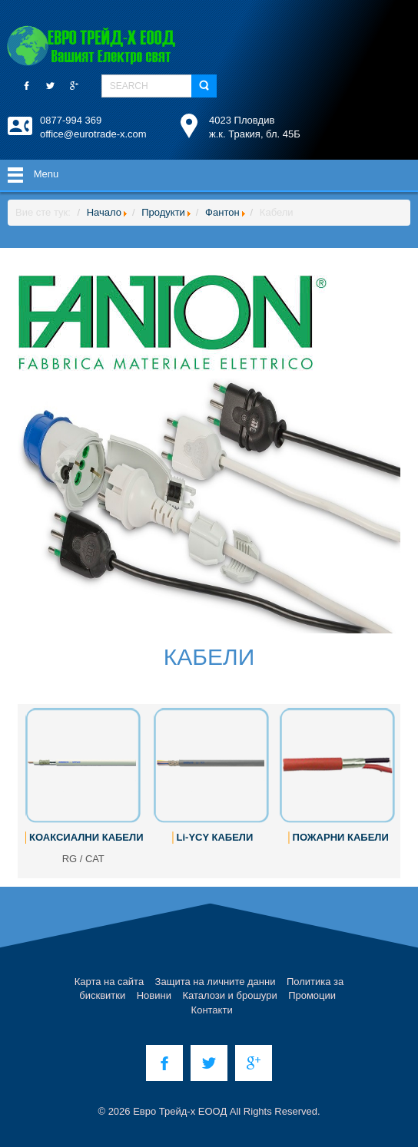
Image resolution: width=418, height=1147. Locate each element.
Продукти (163, 212)
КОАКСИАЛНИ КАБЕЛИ (86, 837)
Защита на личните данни (215, 981)
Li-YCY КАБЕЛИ (215, 837)
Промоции (312, 995)
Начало (104, 212)
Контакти (212, 1010)
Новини (154, 995)
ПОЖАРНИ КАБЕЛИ (341, 837)
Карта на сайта (109, 981)
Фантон (222, 212)
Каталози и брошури (229, 995)
